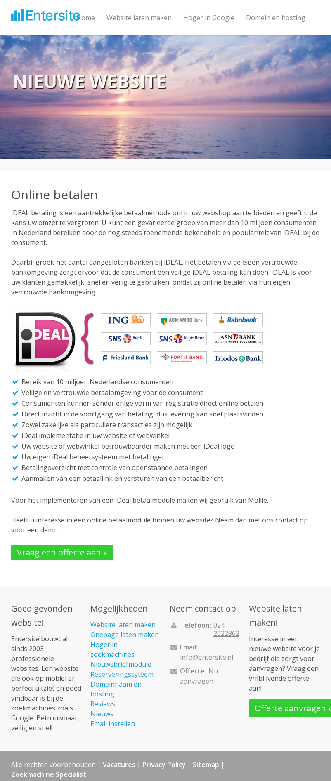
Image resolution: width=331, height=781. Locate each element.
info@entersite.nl (206, 657)
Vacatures (119, 764)
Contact (130, 53)
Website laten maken (139, 17)
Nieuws (101, 713)
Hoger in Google (208, 17)
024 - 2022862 (226, 629)
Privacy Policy (164, 764)
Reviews (102, 703)
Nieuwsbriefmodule (120, 664)
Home (85, 17)
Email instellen (112, 723)
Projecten (91, 53)
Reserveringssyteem (122, 674)
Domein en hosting (275, 17)
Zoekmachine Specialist (48, 774)
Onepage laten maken (124, 634)
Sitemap (206, 764)
